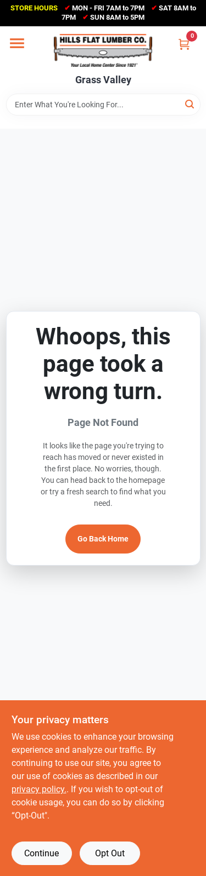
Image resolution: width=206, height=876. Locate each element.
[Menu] (17, 43)
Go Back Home (103, 538)
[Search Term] (103, 105)
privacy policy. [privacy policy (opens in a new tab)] (39, 789)
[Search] (190, 104)
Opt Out (110, 853)
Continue (41, 853)
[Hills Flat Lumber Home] (103, 50)
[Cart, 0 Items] (184, 44)
